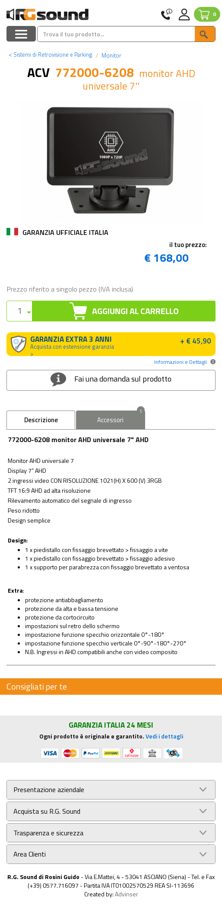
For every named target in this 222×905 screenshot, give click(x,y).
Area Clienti (29, 854)
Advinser (126, 894)
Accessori (120, 418)
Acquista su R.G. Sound (46, 811)
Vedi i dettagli (164, 736)
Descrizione (41, 420)
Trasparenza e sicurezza (48, 833)
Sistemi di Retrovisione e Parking (50, 54)
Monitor (110, 55)
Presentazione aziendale (48, 790)
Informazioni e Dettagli (180, 362)
